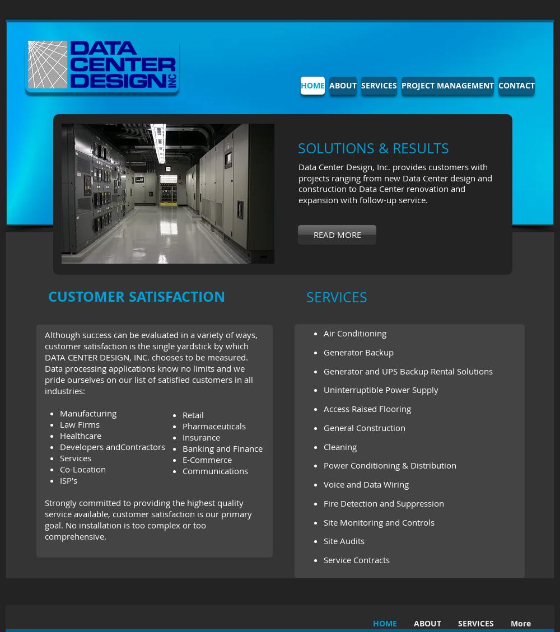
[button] (168, 194)
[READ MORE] (337, 235)
